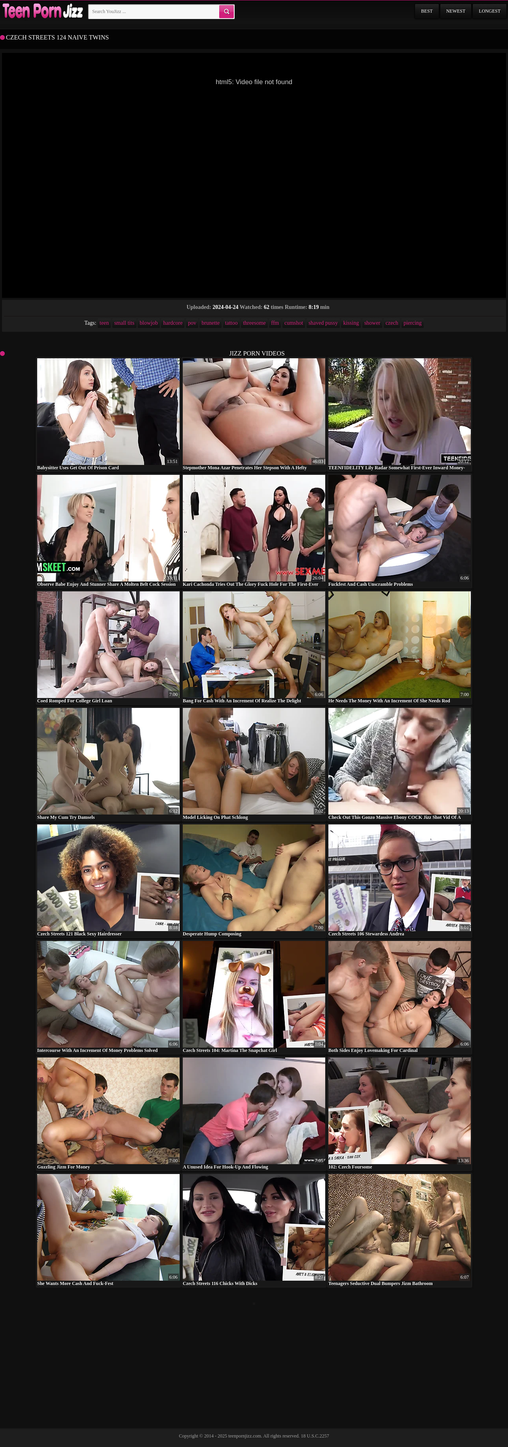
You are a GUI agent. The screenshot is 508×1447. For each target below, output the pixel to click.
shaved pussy (323, 323)
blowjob (149, 323)
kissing (351, 323)
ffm (275, 323)
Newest (456, 11)
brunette (210, 323)
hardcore (172, 323)
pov (192, 323)
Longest (489, 11)
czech (392, 323)
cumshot (293, 323)
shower (372, 323)
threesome (254, 323)
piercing (413, 323)
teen (104, 323)
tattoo (231, 323)
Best (426, 11)
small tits (124, 323)
